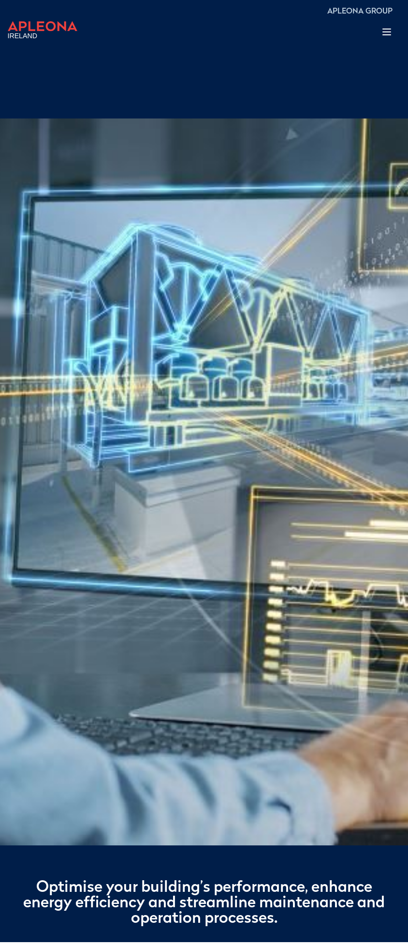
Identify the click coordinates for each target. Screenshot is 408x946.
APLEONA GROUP (360, 11)
